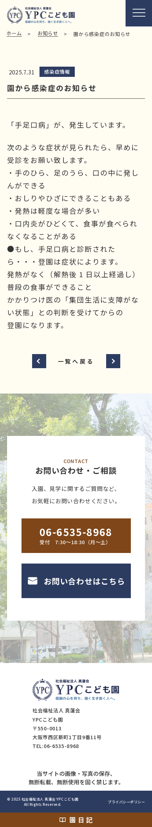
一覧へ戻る (76, 361)
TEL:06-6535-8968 (55, 745)
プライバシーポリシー (126, 801)
